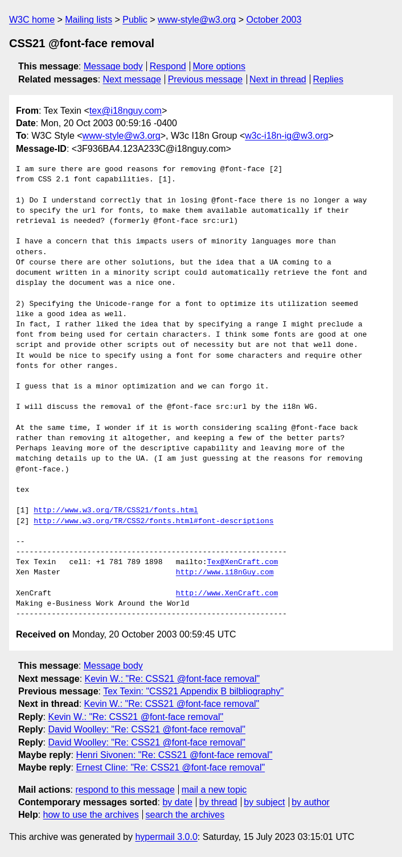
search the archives (185, 814)
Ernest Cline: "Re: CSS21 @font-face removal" (170, 767)
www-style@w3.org (197, 19)
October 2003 (273, 19)
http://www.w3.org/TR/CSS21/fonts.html (116, 511)
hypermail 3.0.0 (166, 837)
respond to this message (124, 789)
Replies (328, 79)
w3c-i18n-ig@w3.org (286, 135)
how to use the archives (91, 814)
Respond (168, 66)
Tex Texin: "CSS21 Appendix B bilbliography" (193, 691)
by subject (264, 802)
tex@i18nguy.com (125, 110)
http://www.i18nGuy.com (225, 573)
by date (177, 802)
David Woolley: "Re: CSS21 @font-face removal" (146, 729)
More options (219, 66)
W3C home (32, 19)
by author (311, 802)
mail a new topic (214, 789)
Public (134, 19)
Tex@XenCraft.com (242, 562)
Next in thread (277, 79)
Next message (132, 79)
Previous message (205, 79)
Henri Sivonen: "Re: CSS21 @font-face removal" (174, 755)
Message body (113, 66)
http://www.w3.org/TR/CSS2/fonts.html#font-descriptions (153, 521)
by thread (218, 802)
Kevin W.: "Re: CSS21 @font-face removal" (172, 679)
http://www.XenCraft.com (227, 594)
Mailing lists (88, 19)
